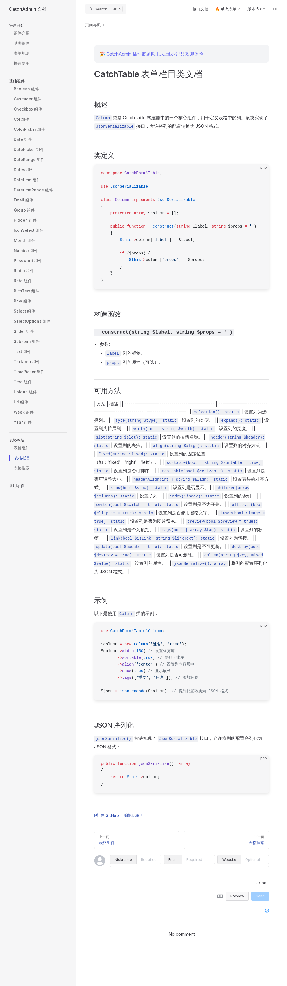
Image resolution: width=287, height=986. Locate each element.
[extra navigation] (275, 9)
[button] (38, 25)
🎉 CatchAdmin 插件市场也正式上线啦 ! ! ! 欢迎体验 (151, 54)
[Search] (105, 9)
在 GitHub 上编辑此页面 (119, 815)
